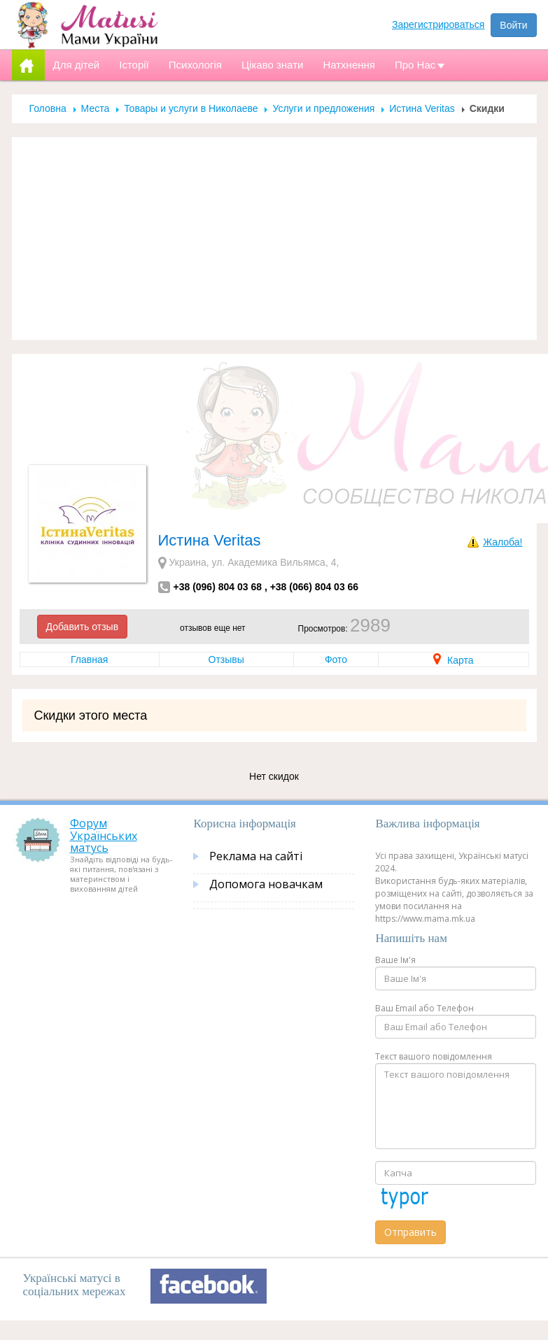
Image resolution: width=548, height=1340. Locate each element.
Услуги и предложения (323, 108)
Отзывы (226, 659)
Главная (89, 659)
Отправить (410, 1232)
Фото (336, 659)
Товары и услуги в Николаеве (191, 108)
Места (95, 108)
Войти (513, 25)
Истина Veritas (422, 108)
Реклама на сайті (255, 856)
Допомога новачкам (266, 884)
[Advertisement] (274, 238)
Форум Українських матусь (103, 835)
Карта (453, 660)
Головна (47, 108)
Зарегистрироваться (438, 24)
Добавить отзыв (82, 626)
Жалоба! (502, 542)
